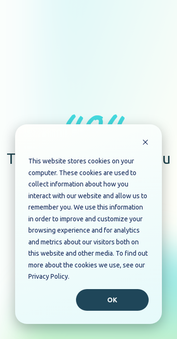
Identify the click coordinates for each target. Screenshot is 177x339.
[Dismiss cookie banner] (145, 143)
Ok (112, 300)
